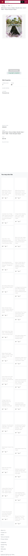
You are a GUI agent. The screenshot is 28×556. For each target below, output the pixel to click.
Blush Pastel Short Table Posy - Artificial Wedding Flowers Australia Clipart (7, 332)
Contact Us (3, 532)
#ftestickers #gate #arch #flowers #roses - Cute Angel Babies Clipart (20, 358)
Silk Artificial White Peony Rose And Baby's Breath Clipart (7, 287)
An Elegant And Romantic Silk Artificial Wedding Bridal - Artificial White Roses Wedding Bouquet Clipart (20, 289)
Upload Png (4, 544)
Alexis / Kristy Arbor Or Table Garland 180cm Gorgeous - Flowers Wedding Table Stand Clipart (20, 265)
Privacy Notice (4, 539)
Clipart (2, 546)
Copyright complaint (14, 73)
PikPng (3, 5)
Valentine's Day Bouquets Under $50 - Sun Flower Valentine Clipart (7, 426)
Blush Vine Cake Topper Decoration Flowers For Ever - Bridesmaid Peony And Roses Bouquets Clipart (20, 240)
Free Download (14, 70)
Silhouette (3, 549)
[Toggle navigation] (26, 2)
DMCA (2, 534)
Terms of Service (5, 537)
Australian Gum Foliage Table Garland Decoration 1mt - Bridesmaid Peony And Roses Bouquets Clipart (7, 216)
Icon (2, 551)
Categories (3, 542)
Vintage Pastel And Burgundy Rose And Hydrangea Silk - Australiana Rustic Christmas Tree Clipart (7, 402)
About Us (3, 530)
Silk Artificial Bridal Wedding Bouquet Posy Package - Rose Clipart (20, 404)
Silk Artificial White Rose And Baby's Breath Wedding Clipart (20, 336)
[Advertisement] (14, 54)
